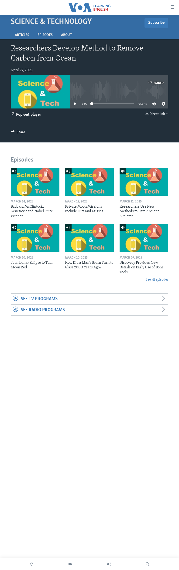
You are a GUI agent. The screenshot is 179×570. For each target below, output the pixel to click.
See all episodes (157, 279)
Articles (22, 35)
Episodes (45, 35)
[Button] (18, 133)
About (66, 35)
